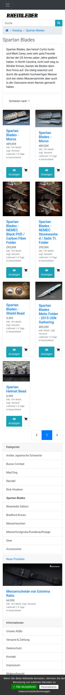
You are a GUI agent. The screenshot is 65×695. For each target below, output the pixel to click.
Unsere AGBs (14, 631)
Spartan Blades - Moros (12, 135)
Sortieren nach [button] (18, 101)
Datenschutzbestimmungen (34, 691)
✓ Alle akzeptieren (24, 686)
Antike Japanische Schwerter (24, 455)
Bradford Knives (16, 515)
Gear (9, 540)
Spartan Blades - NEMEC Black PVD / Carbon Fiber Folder (16, 232)
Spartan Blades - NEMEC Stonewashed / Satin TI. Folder (48, 232)
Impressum (13, 665)
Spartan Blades (35, 30)
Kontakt (11, 656)
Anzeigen (14, 172)
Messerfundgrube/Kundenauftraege (28, 532)
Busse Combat (15, 464)
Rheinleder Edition (17, 506)
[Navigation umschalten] (7, 4)
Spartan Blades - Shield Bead (15, 309)
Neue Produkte (15, 559)
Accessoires (13, 549)
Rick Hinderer (14, 489)
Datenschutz (14, 648)
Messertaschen (15, 523)
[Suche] (29, 23)
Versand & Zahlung (17, 639)
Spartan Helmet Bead (16, 389)
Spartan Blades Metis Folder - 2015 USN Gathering (48, 313)
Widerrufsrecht (15, 673)
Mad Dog (11, 472)
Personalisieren (49, 687)
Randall (10, 481)
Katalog (17, 30)
